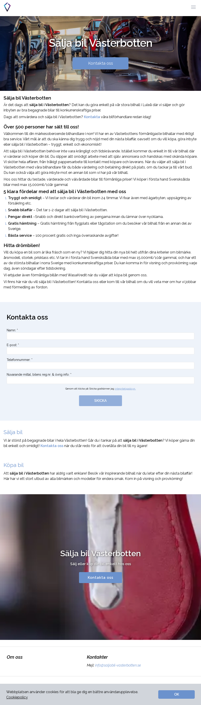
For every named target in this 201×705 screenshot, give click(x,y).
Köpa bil (14, 465)
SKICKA (100, 400)
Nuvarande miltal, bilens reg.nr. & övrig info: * (100, 378)
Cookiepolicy (17, 697)
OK (176, 694)
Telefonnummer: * (100, 363)
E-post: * (100, 348)
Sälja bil (13, 432)
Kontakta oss (100, 63)
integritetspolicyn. (125, 388)
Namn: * (100, 334)
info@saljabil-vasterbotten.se (117, 665)
